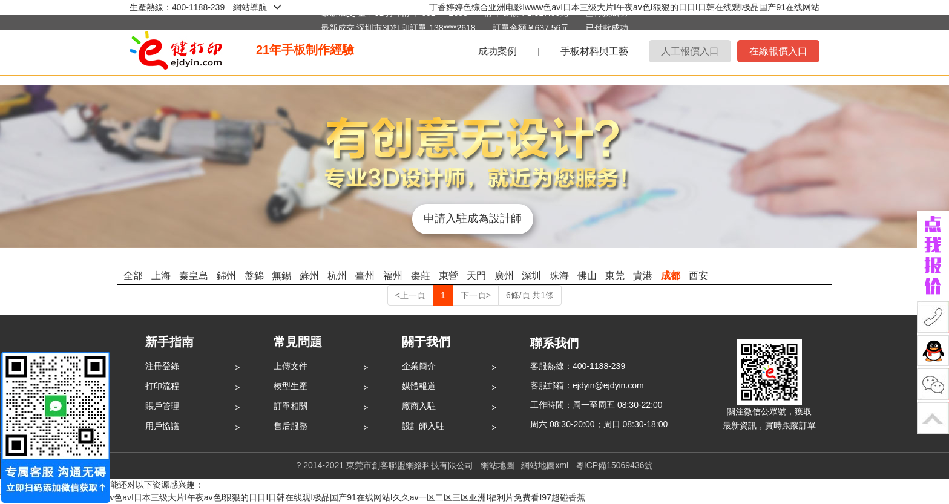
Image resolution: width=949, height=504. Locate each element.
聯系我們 (554, 343)
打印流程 (162, 386)
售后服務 (290, 426)
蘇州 (309, 275)
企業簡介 (419, 366)
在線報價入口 (778, 51)
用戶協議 (162, 426)
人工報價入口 (690, 51)
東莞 (615, 275)
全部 (133, 275)
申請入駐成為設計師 (474, 218)
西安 (698, 275)
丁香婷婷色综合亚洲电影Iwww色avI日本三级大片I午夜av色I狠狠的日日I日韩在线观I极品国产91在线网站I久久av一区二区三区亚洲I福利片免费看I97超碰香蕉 (292, 497)
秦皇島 (193, 275)
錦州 (226, 275)
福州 (392, 275)
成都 (670, 275)
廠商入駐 (419, 406)
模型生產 (290, 386)
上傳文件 (290, 366)
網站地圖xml (544, 465)
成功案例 (497, 51)
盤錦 (254, 275)
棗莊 (420, 275)
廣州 (504, 275)
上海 (161, 275)
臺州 (365, 275)
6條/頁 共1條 (530, 295)
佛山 (587, 275)
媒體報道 (419, 386)
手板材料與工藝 (594, 51)
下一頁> (476, 295)
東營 (448, 275)
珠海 (559, 275)
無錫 (281, 275)
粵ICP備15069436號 (614, 465)
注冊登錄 (162, 366)
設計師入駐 (423, 426)
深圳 (531, 275)
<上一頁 (410, 295)
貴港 (642, 275)
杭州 (337, 275)
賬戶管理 (162, 406)
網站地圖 (497, 465)
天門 (476, 275)
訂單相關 (290, 406)
